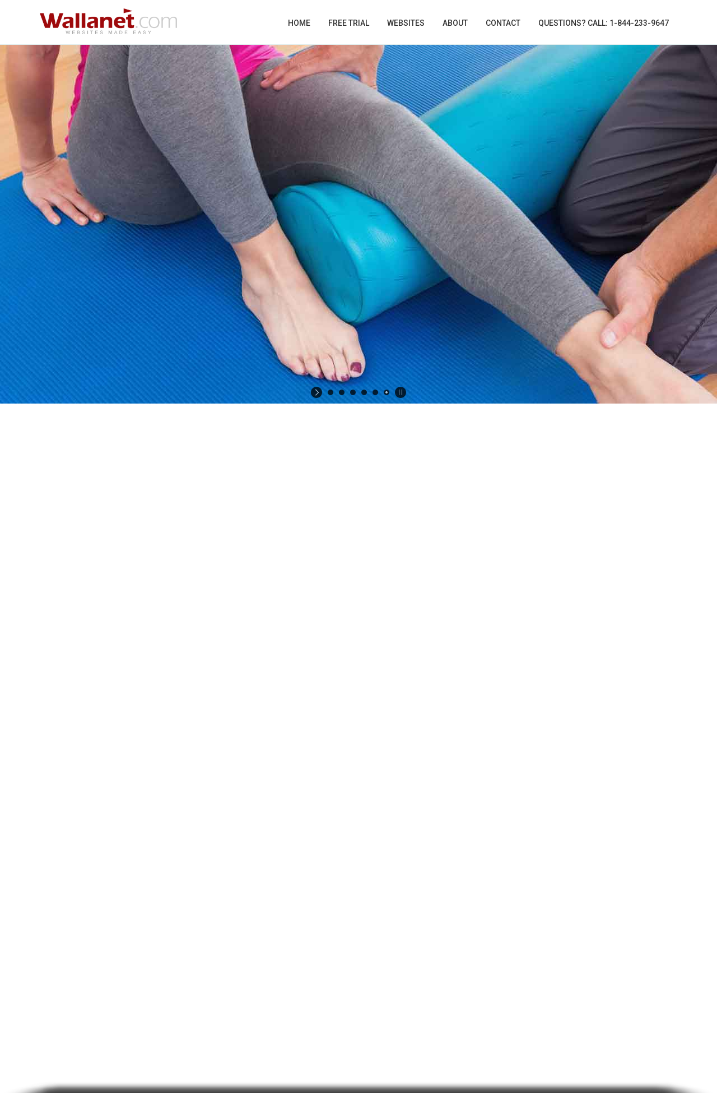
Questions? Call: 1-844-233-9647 (603, 22)
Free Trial (348, 22)
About (455, 22)
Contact (503, 22)
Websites (406, 22)
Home (299, 22)
